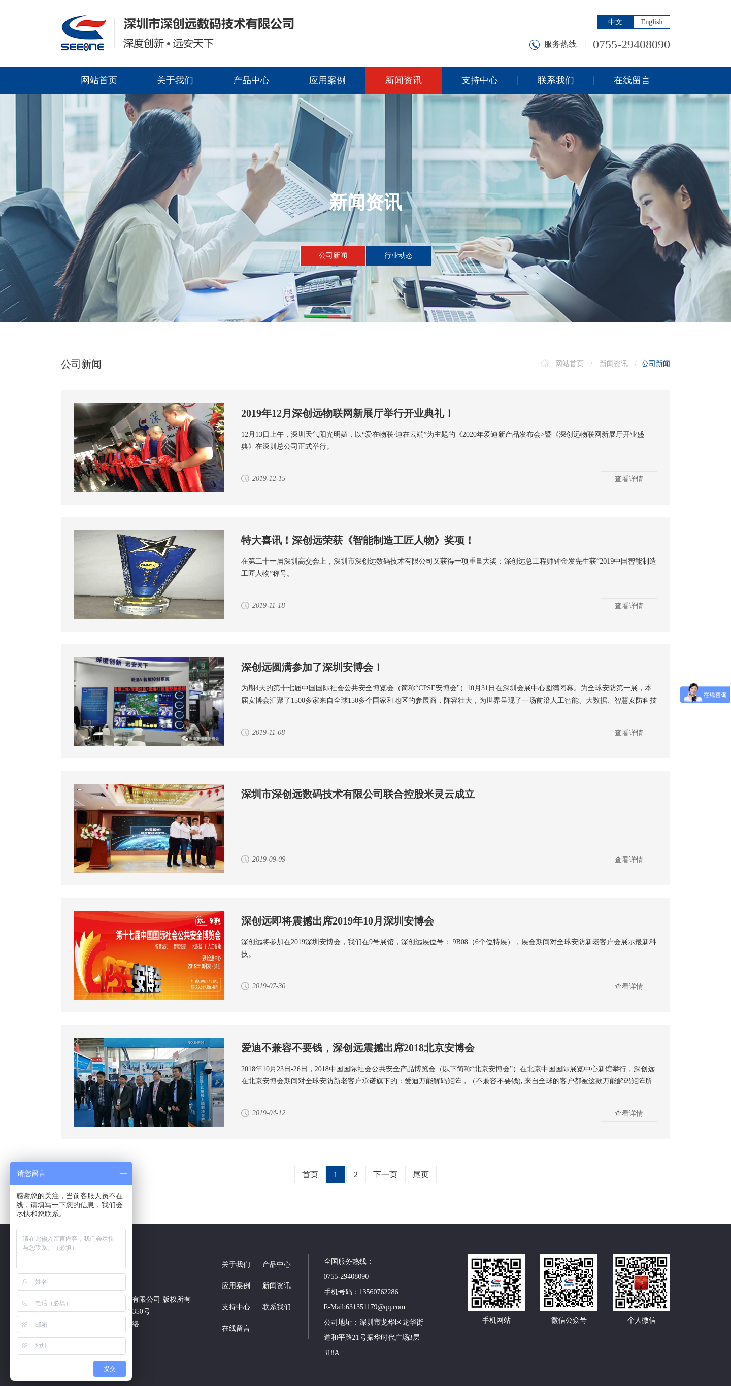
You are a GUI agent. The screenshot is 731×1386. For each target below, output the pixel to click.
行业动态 (398, 255)
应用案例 (236, 1286)
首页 (310, 1174)
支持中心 (236, 1307)
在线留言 (236, 1328)
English (652, 22)
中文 (615, 22)
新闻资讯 (614, 364)
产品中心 (276, 1264)
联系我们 (276, 1307)
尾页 (421, 1174)
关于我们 (236, 1264)
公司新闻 (333, 255)
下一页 (385, 1174)
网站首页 (569, 364)
